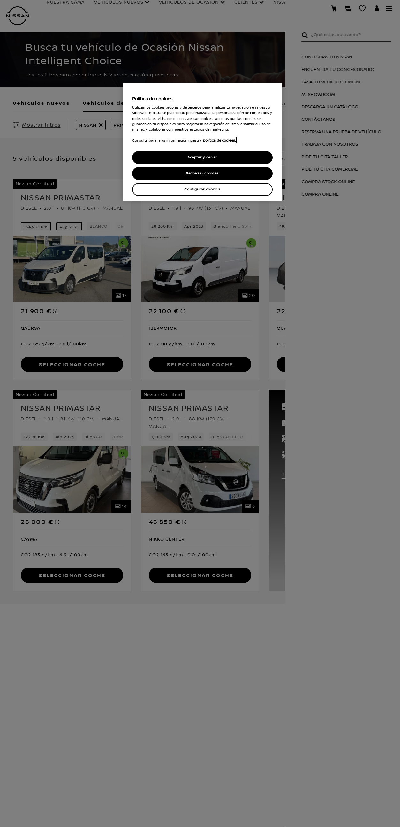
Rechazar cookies (202, 173)
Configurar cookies (202, 189)
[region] (202, 142)
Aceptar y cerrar (202, 157)
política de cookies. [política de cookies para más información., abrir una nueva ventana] (219, 140)
